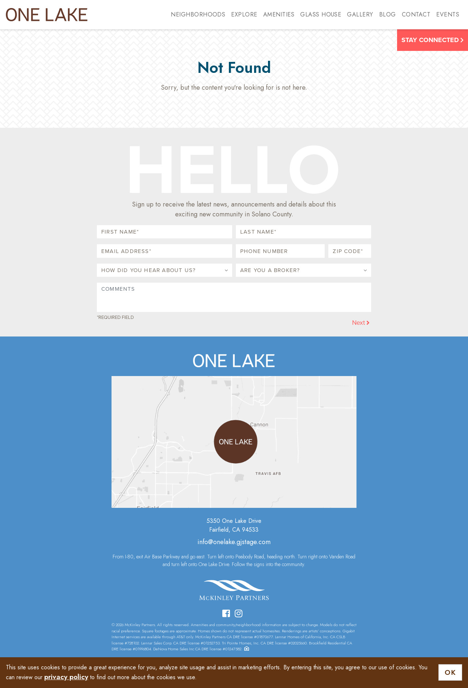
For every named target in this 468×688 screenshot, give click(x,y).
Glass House (320, 14)
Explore (244, 14)
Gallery (360, 14)
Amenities (278, 14)
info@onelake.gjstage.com (234, 542)
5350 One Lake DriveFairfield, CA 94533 (234, 525)
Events (447, 14)
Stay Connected (432, 40)
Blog (387, 14)
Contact (416, 14)
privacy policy (66, 677)
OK (450, 672)
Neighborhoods (198, 14)
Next (361, 322)
